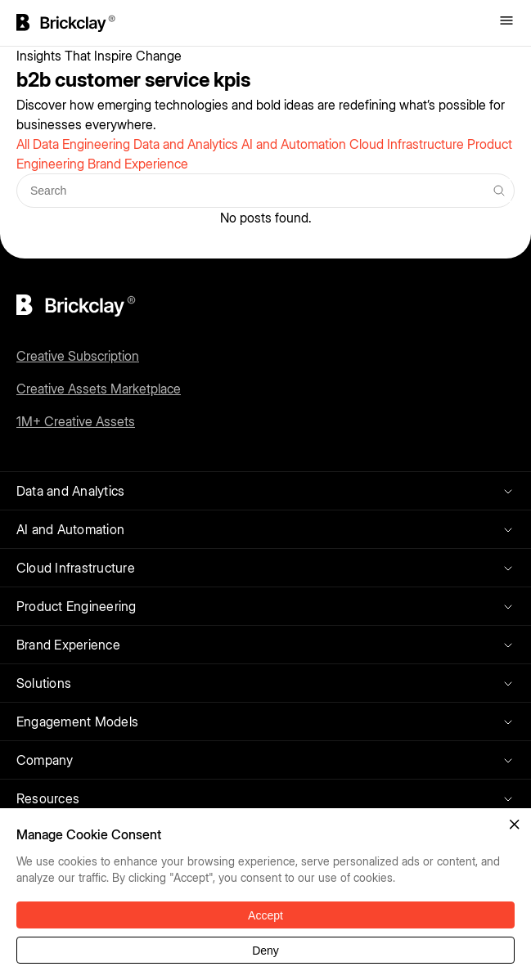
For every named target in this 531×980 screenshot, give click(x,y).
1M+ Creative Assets (75, 421)
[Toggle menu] (506, 21)
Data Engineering (83, 144)
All (24, 144)
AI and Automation (295, 144)
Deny (265, 950)
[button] (514, 824)
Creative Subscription (77, 356)
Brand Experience (138, 163)
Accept (265, 915)
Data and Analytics (187, 144)
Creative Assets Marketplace (98, 388)
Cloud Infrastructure (408, 144)
